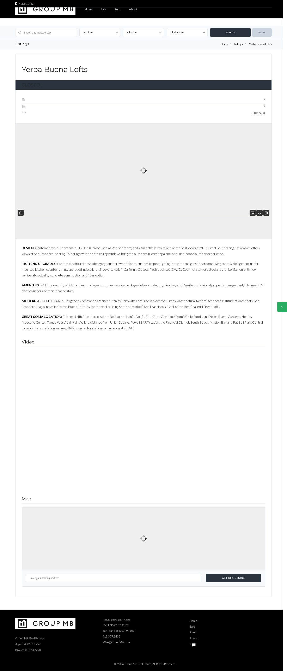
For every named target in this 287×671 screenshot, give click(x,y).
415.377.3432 (111, 636)
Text (193, 644)
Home (88, 9)
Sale (103, 9)
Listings (238, 44)
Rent (117, 9)
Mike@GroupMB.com (116, 642)
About (133, 9)
